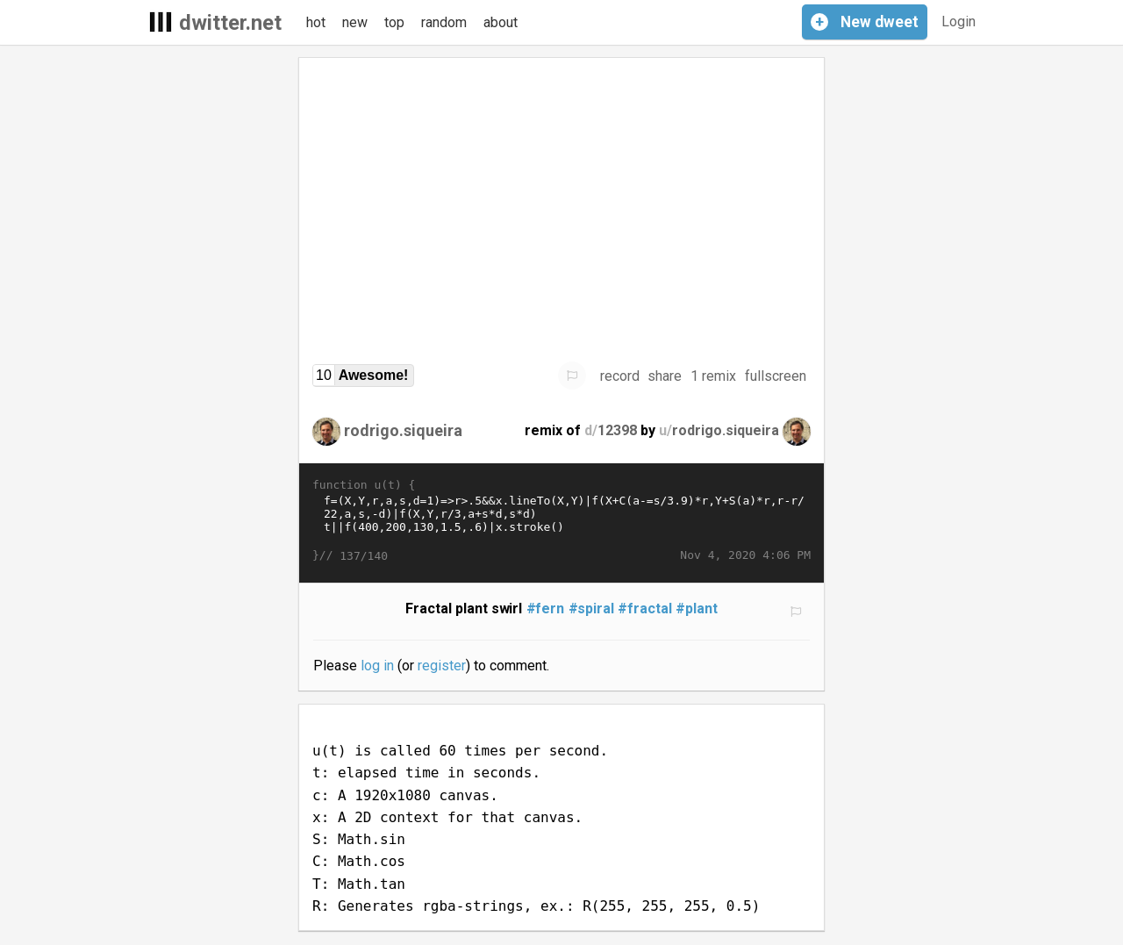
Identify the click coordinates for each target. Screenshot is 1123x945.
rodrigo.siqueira (403, 430)
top (394, 22)
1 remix (713, 376)
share (664, 376)
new (355, 22)
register (442, 665)
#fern (545, 608)
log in (377, 665)
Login (958, 21)
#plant (697, 608)
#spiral (592, 608)
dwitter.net (230, 23)
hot (315, 22)
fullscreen (775, 376)
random (444, 22)
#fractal (645, 608)
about (500, 22)
